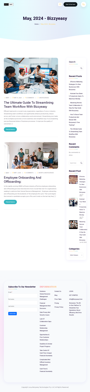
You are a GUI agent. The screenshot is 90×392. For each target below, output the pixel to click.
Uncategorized (44, 97)
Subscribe (12, 313)
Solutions (43, 291)
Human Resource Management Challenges (45, 296)
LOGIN (71, 291)
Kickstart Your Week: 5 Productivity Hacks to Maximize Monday (76, 96)
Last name (11, 306)
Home (36, 24)
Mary (7, 97)
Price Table (57, 299)
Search (72, 62)
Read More (10, 129)
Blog (55, 295)
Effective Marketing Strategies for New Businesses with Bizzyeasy (82, 184)
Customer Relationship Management (44, 328)
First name (11, 299)
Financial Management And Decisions (45, 305)
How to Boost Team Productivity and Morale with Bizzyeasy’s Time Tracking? (76, 120)
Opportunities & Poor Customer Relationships (44, 337)
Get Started (70, 4)
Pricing (56, 303)
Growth (41, 172)
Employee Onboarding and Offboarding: (22, 179)
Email (10, 292)
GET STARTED (73, 295)
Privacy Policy (58, 307)
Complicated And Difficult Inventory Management (45, 362)
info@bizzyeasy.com (75, 299)
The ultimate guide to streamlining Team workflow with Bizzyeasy (28, 104)
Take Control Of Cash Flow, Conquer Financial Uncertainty (46, 353)
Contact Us (57, 291)
